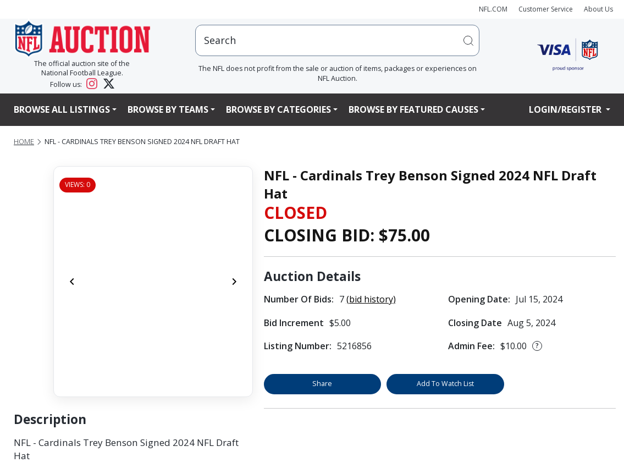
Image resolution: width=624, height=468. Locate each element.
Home (24, 141)
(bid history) (371, 299)
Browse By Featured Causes (413, 109)
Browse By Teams (168, 109)
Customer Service (545, 9)
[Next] (234, 281)
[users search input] (337, 40)
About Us (598, 9)
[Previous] (72, 281)
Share (322, 383)
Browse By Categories (278, 109)
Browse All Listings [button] (62, 109)
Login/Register (566, 109)
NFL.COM (493, 9)
